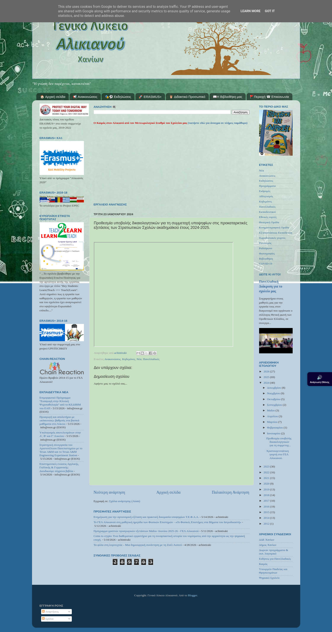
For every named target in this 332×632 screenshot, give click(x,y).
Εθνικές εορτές (268, 217)
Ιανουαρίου (274, 433)
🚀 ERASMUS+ (150, 97)
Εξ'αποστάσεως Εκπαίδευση (275, 232)
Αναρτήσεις (50, 611)
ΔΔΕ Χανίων (266, 539)
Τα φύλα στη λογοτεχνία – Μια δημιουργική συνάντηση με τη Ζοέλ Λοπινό (138, 544)
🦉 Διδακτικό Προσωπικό (187, 97)
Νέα (139, 359)
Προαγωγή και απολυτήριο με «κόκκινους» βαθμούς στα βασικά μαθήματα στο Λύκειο (59, 420)
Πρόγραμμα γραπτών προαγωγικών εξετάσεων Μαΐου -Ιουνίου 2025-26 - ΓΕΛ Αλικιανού (146, 531)
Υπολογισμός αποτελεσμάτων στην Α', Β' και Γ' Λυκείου (60, 434)
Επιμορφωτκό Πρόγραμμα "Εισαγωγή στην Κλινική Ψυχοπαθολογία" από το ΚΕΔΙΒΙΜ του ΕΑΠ (60, 403)
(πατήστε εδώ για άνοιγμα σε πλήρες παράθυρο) (217, 122)
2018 (266, 495)
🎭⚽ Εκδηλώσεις (118, 97)
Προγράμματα (267, 185)
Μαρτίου (272, 421)
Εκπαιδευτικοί (267, 211)
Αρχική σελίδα (168, 492)
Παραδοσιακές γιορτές (272, 237)
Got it (270, 11)
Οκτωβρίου (274, 399)
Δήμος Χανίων (267, 544)
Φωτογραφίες (267, 253)
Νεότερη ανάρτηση (109, 492)
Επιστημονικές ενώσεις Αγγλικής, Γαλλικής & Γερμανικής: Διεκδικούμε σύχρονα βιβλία (59, 467)
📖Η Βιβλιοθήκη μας (227, 97)
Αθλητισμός (266, 196)
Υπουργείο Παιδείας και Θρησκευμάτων (273, 570)
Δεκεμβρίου (274, 387)
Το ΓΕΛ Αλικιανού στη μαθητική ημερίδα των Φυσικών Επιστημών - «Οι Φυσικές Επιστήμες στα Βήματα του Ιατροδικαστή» (167, 522)
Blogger (192, 595)
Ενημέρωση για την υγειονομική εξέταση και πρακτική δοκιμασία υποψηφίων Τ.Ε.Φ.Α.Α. (146, 517)
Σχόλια (47, 618)
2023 (266, 466)
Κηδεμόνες (128, 359)
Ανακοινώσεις (112, 359)
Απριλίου (273, 416)
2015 (266, 512)
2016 (266, 506)
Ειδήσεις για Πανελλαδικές (275, 558)
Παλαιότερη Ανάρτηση (230, 492)
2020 (266, 483)
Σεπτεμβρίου (275, 404)
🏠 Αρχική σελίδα (52, 97)
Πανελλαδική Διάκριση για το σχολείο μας (270, 286)
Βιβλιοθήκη (266, 258)
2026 (266, 371)
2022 (266, 472)
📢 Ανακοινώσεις (85, 97)
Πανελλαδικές (151, 359)
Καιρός (263, 564)
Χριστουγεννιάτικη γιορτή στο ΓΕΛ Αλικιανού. (277, 454)
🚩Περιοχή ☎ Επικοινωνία (269, 97)
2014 (266, 517)
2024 (266, 382)
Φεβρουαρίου (275, 427)
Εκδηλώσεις (266, 180)
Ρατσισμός (265, 243)
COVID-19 (265, 263)
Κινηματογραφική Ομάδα (274, 227)
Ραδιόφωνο (265, 248)
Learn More (250, 11)
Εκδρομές (265, 191)
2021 (266, 478)
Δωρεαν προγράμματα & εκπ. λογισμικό (273, 551)
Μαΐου (271, 410)
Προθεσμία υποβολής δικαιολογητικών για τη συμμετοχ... (279, 442)
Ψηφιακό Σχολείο (269, 577)
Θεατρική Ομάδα (269, 222)
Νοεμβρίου (274, 393)
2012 (266, 523)
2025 (266, 377)
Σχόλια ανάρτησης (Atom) (124, 501)
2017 (266, 500)
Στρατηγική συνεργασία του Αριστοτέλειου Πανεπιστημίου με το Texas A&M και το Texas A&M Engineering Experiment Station (61, 450)
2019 (266, 489)
